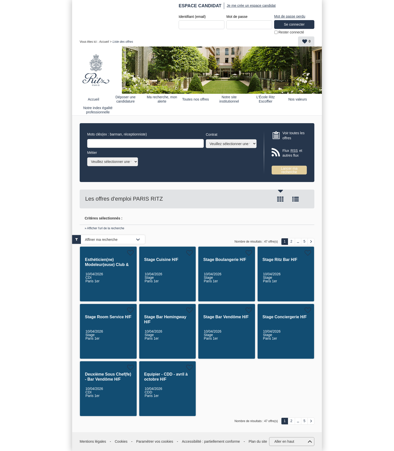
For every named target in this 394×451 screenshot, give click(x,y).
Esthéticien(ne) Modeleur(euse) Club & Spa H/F (107, 264)
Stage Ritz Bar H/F (280, 259)
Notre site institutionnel (229, 99)
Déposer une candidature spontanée (125, 99)
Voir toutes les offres (293, 135)
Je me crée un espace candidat (251, 6)
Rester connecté (291, 32)
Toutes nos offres (195, 99)
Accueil (104, 41)
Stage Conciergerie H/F (285, 317)
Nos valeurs (297, 99)
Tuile (280, 199)
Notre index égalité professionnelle (98, 110)
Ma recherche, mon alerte (162, 99)
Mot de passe (237, 17)
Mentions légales (93, 441)
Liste (295, 199)
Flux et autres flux (292, 153)
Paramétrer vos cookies (154, 441)
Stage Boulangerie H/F (224, 259)
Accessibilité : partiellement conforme (211, 441)
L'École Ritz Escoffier (265, 99)
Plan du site (258, 441)
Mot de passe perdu (289, 16)
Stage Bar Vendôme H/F (226, 317)
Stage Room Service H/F (108, 317)
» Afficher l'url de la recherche (104, 228)
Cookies (121, 441)
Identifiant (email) (192, 17)
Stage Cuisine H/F (161, 259)
